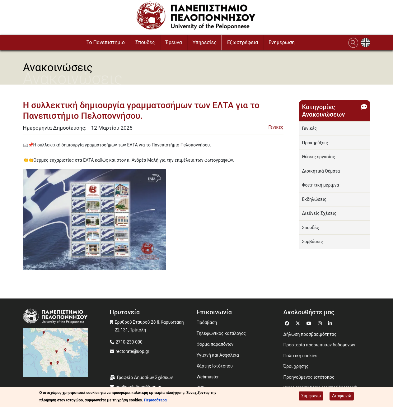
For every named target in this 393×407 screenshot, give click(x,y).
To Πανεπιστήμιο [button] (106, 42)
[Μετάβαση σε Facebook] (287, 322)
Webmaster (208, 376)
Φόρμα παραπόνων (215, 344)
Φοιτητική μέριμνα (320, 185)
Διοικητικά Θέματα (321, 171)
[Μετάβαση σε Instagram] (321, 322)
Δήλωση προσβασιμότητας (310, 334)
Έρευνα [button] (174, 42)
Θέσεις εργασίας (318, 156)
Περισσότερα (155, 400)
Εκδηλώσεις (314, 199)
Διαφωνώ (341, 395)
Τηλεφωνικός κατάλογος (221, 333)
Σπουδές (310, 227)
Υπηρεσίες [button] (205, 42)
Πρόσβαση (207, 322)
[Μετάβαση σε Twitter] (298, 322)
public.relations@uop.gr (139, 386)
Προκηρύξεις (315, 142)
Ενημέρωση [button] (282, 42)
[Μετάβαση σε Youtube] (309, 322)
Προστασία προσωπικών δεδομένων (319, 344)
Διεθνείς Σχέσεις (319, 213)
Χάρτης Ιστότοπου (215, 365)
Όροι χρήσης (296, 366)
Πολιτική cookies (300, 355)
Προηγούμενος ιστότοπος (309, 377)
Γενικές (276, 127)
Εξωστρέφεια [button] (242, 42)
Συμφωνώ (311, 395)
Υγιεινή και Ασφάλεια (218, 355)
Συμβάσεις (312, 241)
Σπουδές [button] (145, 42)
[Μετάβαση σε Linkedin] (331, 322)
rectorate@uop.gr (132, 351)
